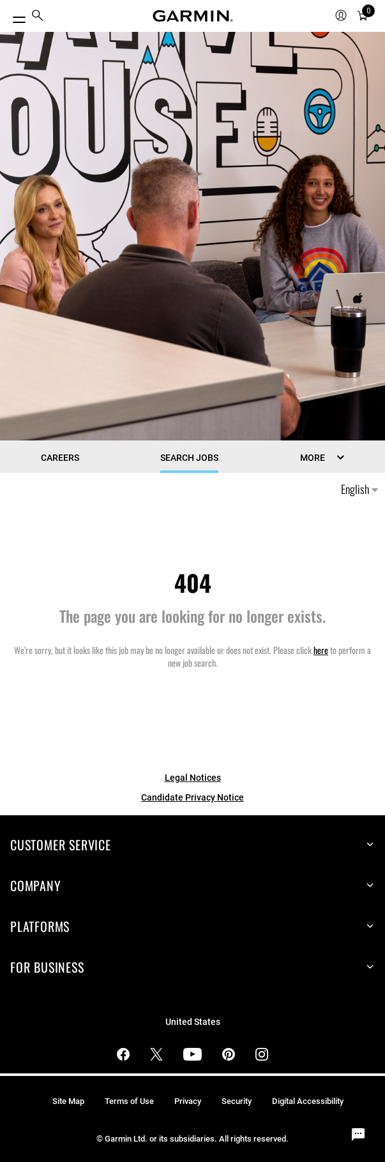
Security (237, 1101)
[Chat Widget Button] (358, 1135)
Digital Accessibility (307, 1101)
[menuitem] (37, 16)
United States (192, 1022)
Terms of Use (129, 1101)
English (359, 489)
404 (192, 582)
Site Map (68, 1101)
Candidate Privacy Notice (192, 797)
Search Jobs (189, 458)
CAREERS (60, 458)
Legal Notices (193, 778)
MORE (312, 458)
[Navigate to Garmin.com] (192, 16)
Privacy (187, 1101)
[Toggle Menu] (14, 16)
